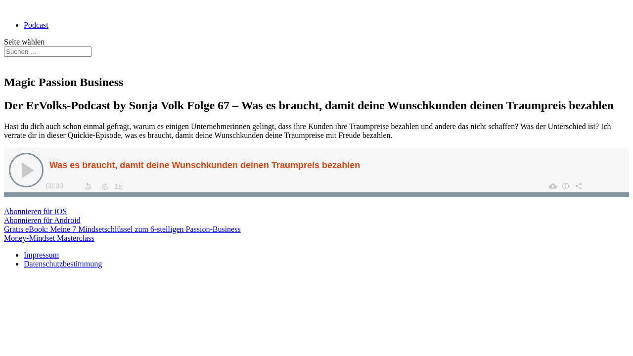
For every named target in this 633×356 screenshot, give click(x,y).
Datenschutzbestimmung (63, 264)
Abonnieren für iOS (35, 211)
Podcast (36, 25)
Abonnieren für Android (42, 220)
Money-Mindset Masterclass (49, 238)
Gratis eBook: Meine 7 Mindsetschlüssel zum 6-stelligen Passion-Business (122, 229)
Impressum (41, 255)
